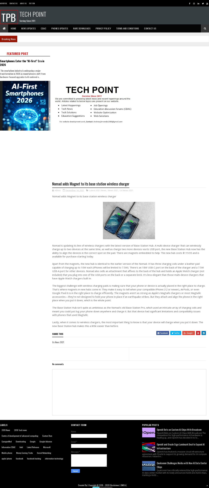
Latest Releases (33, 447)
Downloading (21, 441)
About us (23, 3)
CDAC (43, 28)
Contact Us (13, 3)
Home (13, 28)
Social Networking (44, 452)
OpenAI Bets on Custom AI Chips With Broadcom (179, 429)
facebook (19, 458)
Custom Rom (47, 435)
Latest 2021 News (97, 190)
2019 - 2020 (104, 485)
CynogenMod (7, 441)
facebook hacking (34, 458)
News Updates (28, 28)
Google (32, 441)
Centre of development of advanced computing (20, 435)
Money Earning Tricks (24, 452)
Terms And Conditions (127, 28)
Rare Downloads (81, 28)
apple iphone (7, 458)
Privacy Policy (103, 28)
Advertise (3, 3)
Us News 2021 (126, 190)
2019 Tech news (20, 430)
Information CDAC (8, 447)
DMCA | (124, 485)
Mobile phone (7, 452)
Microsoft (46, 447)
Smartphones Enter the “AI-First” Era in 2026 (22, 63)
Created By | (83, 485)
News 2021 (113, 190)
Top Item (32, 3)
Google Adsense (46, 441)
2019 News (6, 430)
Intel (21, 447)
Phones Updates (59, 28)
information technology (54, 458)
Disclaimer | (115, 485)
